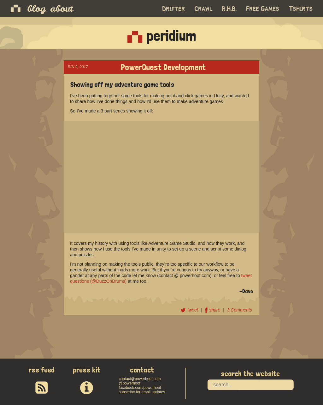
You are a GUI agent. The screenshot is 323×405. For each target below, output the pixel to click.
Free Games (262, 9)
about (61, 8)
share (213, 309)
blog (36, 8)
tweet (189, 309)
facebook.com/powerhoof (140, 387)
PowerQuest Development (163, 66)
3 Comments (239, 309)
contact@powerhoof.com (140, 379)
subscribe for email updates (142, 392)
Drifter (173, 9)
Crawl (204, 9)
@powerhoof (129, 383)
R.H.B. (229, 9)
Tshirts (301, 9)
